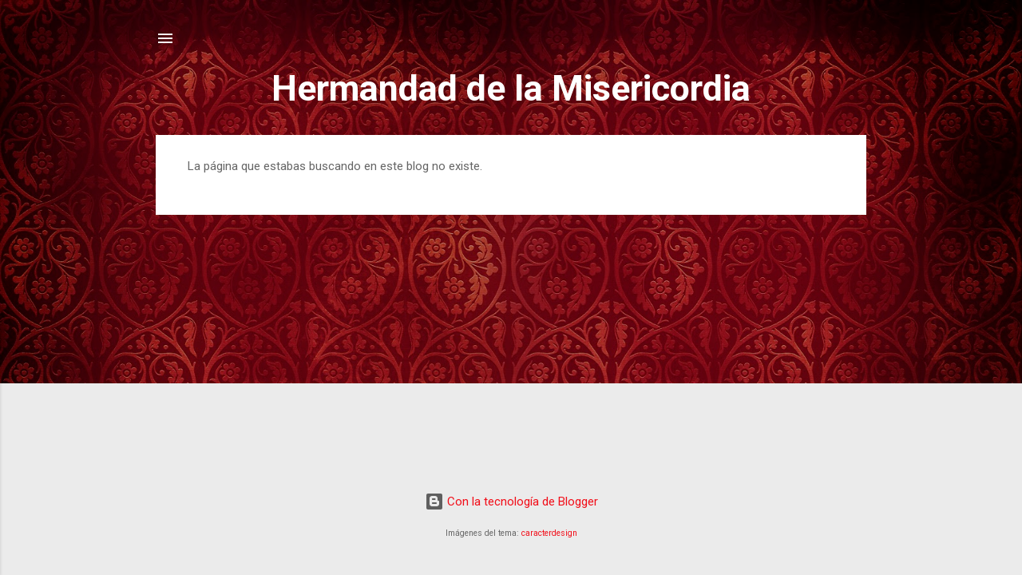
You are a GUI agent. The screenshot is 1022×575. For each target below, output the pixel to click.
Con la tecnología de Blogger (511, 501)
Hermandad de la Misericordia (511, 88)
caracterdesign (549, 533)
